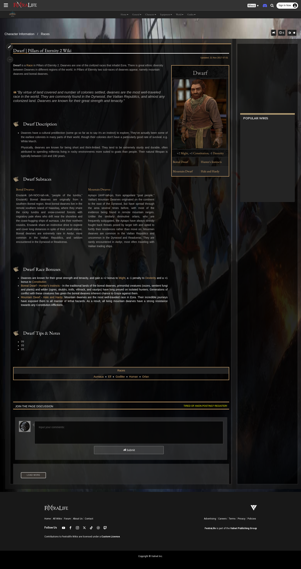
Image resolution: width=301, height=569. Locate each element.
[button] (253, 5)
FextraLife (210, 528)
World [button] (179, 14)
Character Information (19, 34)
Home (47, 518)
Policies (252, 518)
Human (133, 376)
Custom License (110, 536)
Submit (129, 450)
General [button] (136, 14)
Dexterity (216, 153)
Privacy (241, 518)
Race (31, 65)
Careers (222, 518)
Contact (89, 518)
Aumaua (98, 376)
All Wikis (57, 518)
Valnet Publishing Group (243, 528)
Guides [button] (191, 14)
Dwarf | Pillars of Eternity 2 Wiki (43, 50)
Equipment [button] (166, 14)
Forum (67, 518)
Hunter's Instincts (209, 162)
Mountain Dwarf (181, 171)
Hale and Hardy (208, 171)
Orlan (145, 376)
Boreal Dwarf (179, 162)
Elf (109, 376)
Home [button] (124, 14)
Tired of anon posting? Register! (204, 406)
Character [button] (150, 14)
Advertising (210, 518)
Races (45, 34)
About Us (78, 518)
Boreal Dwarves (26, 189)
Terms (232, 518)
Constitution (199, 153)
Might (183, 153)
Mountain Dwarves (99, 189)
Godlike (120, 376)
